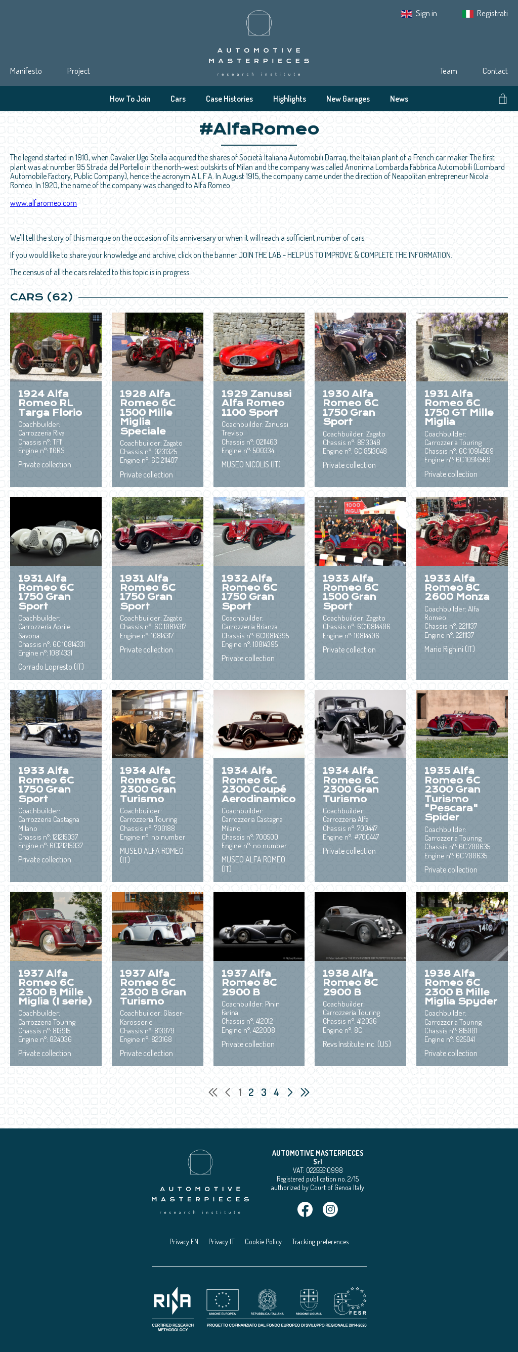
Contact (495, 70)
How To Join (130, 99)
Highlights (289, 99)
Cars (178, 99)
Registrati (492, 13)
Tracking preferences (320, 1241)
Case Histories (229, 99)
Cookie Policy (263, 1241)
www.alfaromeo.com (43, 203)
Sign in (426, 13)
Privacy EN (183, 1241)
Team (448, 70)
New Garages (348, 99)
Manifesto (26, 70)
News (399, 99)
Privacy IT (221, 1241)
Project (78, 70)
